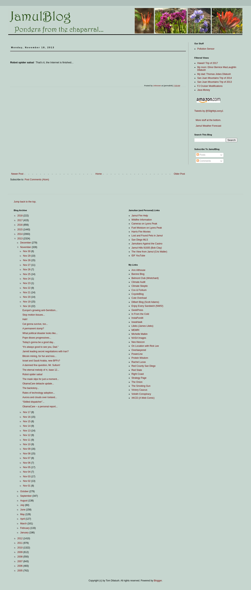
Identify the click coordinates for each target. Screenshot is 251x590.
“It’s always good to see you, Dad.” (40, 347)
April (22, 518)
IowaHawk (137, 322)
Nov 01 (27, 485)
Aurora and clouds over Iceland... (39, 397)
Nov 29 (27, 255)
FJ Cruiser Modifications (210, 86)
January (24, 532)
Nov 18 (27, 306)
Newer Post (17, 173)
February (25, 528)
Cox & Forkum (139, 290)
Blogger (158, 580)
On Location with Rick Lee (145, 346)
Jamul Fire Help (140, 215)
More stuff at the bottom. (207, 120)
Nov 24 (27, 278)
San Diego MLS (140, 239)
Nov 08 (27, 453)
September (26, 496)
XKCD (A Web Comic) (143, 398)
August (24, 500)
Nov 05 (27, 467)
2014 (20, 234)
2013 (20, 238)
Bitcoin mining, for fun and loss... (39, 356)
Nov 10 (27, 444)
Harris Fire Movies (141, 231)
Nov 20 (27, 297)
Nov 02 (27, 481)
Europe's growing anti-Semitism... (39, 310)
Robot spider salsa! (32, 374)
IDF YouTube (138, 255)
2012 (20, 538)
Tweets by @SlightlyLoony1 (208, 111)
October (24, 491)
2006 (20, 566)
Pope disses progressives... (36, 337)
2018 (20, 215)
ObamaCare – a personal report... (39, 406)
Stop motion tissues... (33, 314)
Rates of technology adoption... (38, 392)
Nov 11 (27, 439)
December (26, 242)
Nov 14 (27, 426)
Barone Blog (138, 274)
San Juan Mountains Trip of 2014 (214, 78)
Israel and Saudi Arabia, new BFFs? (41, 360)
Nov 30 (27, 251)
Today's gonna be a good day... (38, 342)
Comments (203, 161)
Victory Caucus (139, 389)
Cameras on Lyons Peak (144, 223)
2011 (20, 543)
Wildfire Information (142, 219)
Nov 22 (27, 288)
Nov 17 (27, 412)
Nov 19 (27, 301)
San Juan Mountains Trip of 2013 (214, 82)
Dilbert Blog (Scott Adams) (145, 302)
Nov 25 (27, 274)
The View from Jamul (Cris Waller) (149, 251)
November (26, 247)
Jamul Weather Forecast (207, 125)
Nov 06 (27, 462)
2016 (20, 224)
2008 (20, 556)
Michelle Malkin (140, 334)
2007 (20, 561)
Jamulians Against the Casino (147, 243)
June (23, 509)
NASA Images (139, 338)
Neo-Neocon (138, 342)
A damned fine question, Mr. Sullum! (41, 365)
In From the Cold (140, 314)
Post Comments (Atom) (37, 179)
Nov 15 (27, 421)
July (22, 505)
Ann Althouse (139, 270)
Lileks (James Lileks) (142, 326)
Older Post (179, 173)
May (22, 514)
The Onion (137, 382)
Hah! (24, 319)
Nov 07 (27, 458)
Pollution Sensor (205, 48)
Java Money (203, 90)
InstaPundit (137, 318)
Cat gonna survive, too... (35, 324)
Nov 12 (27, 435)
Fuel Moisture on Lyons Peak (147, 227)
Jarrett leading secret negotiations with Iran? (45, 351)
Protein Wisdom (140, 358)
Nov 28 (27, 260)
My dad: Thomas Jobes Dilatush (214, 74)
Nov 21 (27, 292)
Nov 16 (27, 417)
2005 (20, 570)
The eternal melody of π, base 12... (40, 370)
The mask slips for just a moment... (40, 379)
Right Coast (138, 374)
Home (98, 173)
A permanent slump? (33, 328)
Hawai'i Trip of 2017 (207, 63)
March (23, 523)
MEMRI (135, 330)
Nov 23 (27, 283)
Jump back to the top (24, 201)
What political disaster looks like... (39, 333)
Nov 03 (27, 476)
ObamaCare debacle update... (38, 383)
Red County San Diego (144, 366)
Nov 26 (27, 269)
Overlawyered (139, 350)
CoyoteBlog (138, 294)
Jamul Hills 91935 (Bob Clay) (147, 247)
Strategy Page (139, 378)
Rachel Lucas (139, 362)
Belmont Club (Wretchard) (145, 278)
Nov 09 (27, 448)
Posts (200, 154)
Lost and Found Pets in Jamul (147, 235)
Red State (137, 370)
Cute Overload (139, 298)
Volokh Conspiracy (141, 394)
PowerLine (137, 354)
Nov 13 (27, 430)
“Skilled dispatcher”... (33, 401)
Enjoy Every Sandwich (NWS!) (147, 306)
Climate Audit (139, 282)
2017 (20, 220)
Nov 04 (27, 471)
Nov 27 (27, 265)
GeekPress (137, 310)
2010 (20, 547)
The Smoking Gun (141, 386)
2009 (20, 552)
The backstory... (30, 388)
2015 (20, 229)
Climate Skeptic (140, 286)
